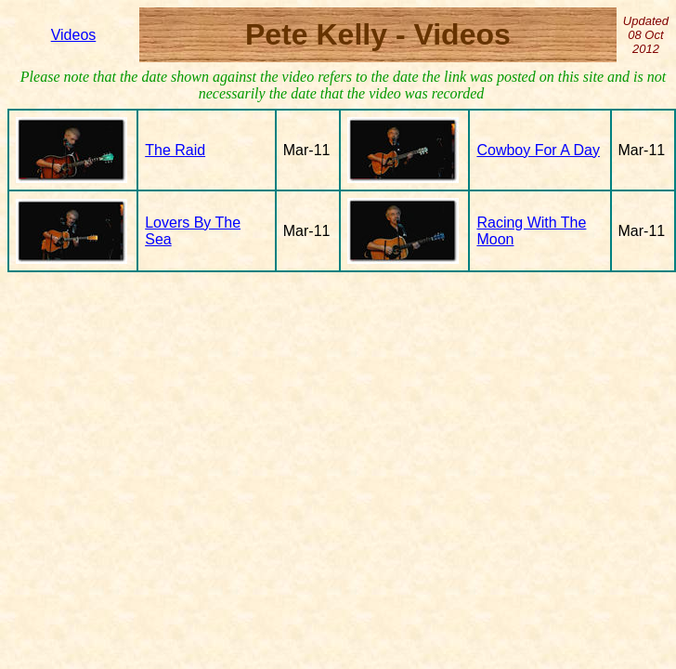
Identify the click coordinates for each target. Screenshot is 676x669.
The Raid (175, 150)
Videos (74, 35)
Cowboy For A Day (538, 150)
